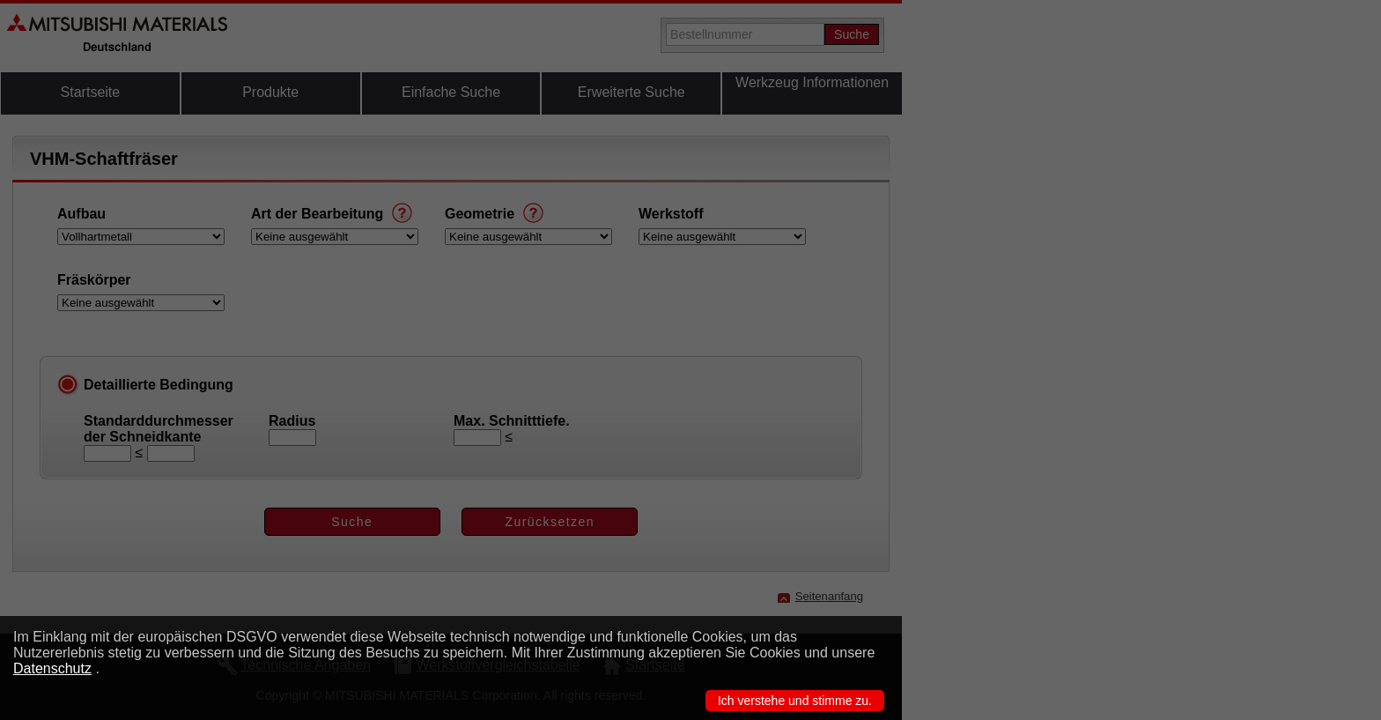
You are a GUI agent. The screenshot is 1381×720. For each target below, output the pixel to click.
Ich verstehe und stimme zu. (795, 701)
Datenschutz (52, 668)
